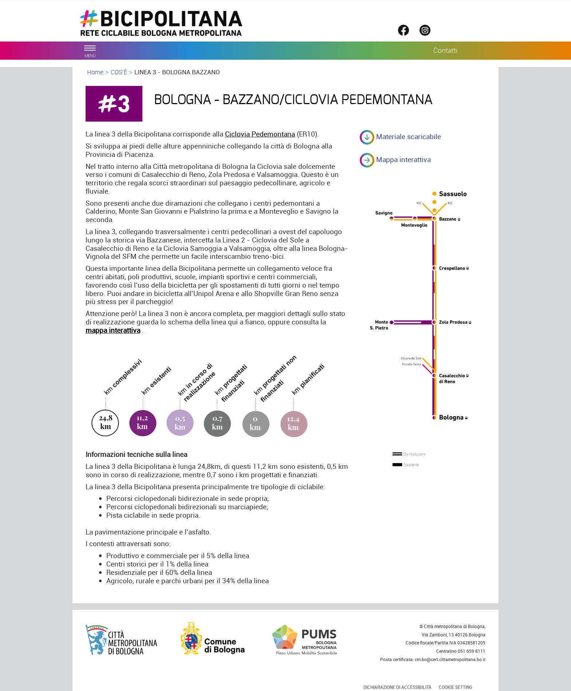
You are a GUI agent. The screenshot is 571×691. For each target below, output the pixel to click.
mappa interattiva (113, 330)
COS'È (119, 72)
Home (95, 72)
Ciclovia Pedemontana (260, 134)
